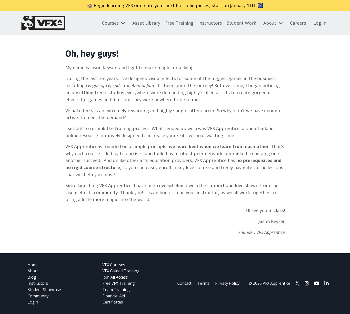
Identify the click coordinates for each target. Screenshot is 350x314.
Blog (32, 277)
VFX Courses (113, 264)
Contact (184, 283)
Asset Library (146, 23)
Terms (203, 283)
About (273, 23)
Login (33, 302)
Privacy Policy (227, 283)
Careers (298, 23)
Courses (113, 23)
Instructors (210, 23)
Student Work (241, 23)
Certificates (112, 302)
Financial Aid (113, 296)
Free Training (179, 23)
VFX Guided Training (121, 270)
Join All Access (115, 277)
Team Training (116, 289)
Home (33, 264)
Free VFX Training (118, 283)
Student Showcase (44, 289)
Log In (319, 23)
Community (38, 296)
